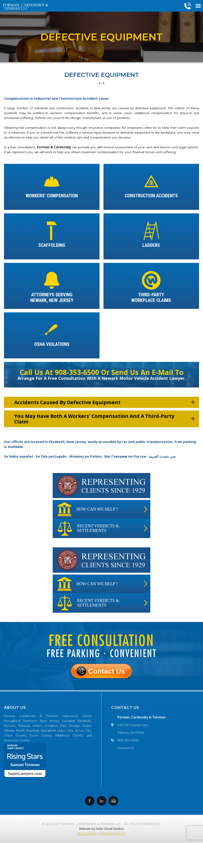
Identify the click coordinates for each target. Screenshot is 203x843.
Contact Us (106, 671)
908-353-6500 (187, 5)
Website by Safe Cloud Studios (101, 828)
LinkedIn (101, 801)
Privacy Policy (113, 833)
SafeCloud (113, 801)
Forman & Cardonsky (54, 147)
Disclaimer (87, 833)
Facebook (89, 801)
